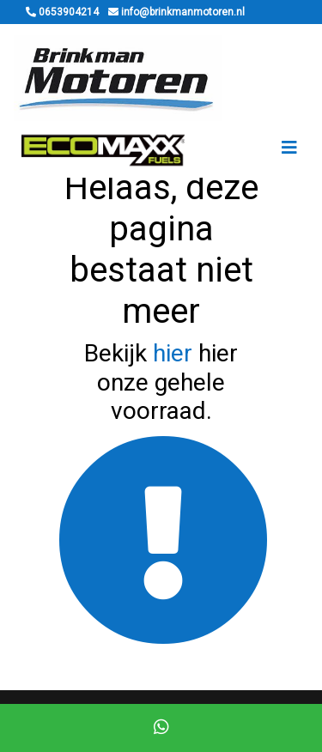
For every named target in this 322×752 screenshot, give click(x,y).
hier (172, 353)
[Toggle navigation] (289, 148)
